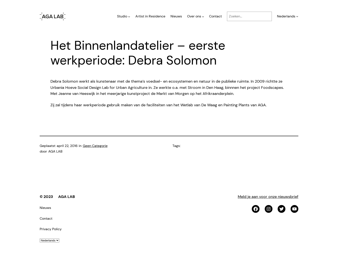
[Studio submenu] (129, 16)
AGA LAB (66, 196)
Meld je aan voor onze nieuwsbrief (268, 196)
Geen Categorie (95, 146)
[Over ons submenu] (203, 16)
